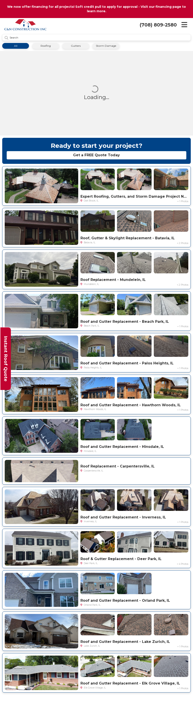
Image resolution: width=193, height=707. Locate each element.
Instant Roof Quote (5, 359)
